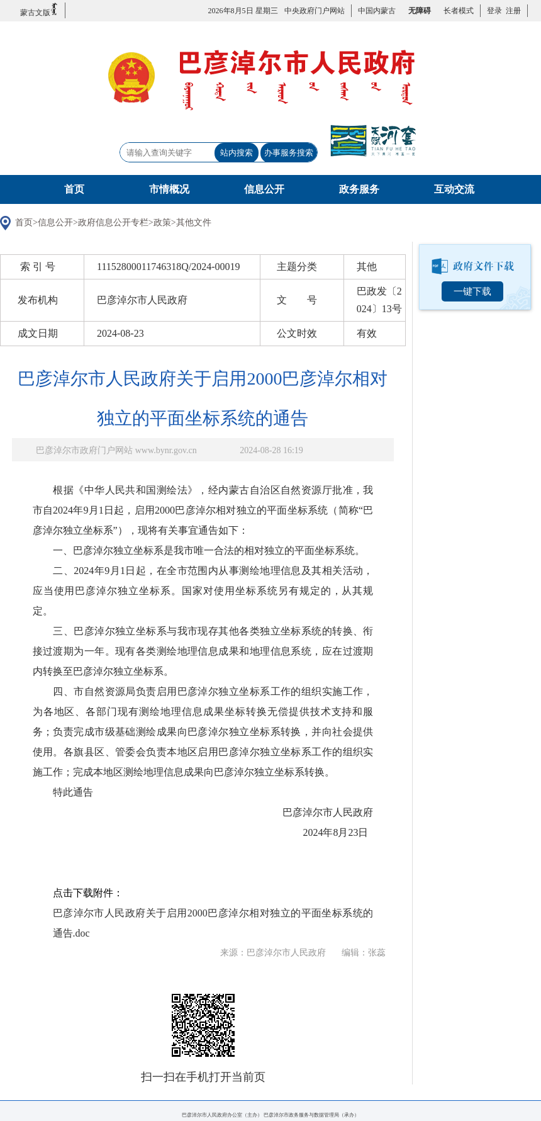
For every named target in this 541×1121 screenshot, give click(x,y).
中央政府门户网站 (314, 10)
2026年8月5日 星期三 (243, 10)
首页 (74, 189)
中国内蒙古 (377, 10)
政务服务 (359, 189)
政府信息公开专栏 (113, 222)
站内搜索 (236, 152)
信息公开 (264, 189)
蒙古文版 (39, 10)
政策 (162, 222)
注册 (511, 10)
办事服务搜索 (288, 152)
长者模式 (458, 10)
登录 (494, 10)
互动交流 (454, 189)
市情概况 (169, 189)
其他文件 (193, 222)
